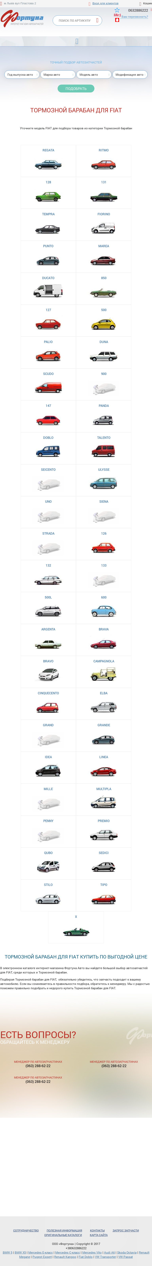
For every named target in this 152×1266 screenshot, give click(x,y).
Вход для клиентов (105, 3)
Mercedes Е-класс (40, 1252)
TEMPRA (48, 214)
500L (48, 597)
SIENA (103, 501)
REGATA (48, 150)
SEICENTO (48, 469)
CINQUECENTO (48, 693)
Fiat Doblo (86, 1257)
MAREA (103, 246)
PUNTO (48, 246)
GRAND (48, 725)
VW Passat (125, 1257)
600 (103, 597)
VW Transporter (105, 1257)
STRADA (48, 533)
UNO (48, 501)
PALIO (48, 342)
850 (103, 278)
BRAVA (104, 629)
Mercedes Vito (92, 1252)
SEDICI (104, 853)
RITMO (104, 150)
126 (103, 533)
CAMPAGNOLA (103, 661)
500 (103, 310)
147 (48, 406)
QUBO (48, 853)
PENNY (48, 821)
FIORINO (104, 214)
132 (48, 565)
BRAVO (48, 661)
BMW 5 (7, 1252)
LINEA (103, 757)
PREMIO (104, 821)
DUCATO (48, 278)
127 (48, 310)
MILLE (48, 789)
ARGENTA (48, 629)
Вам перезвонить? (135, 17)
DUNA (104, 342)
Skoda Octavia (127, 1252)
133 (103, 565)
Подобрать (76, 88)
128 (48, 182)
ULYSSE (103, 469)
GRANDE (104, 725)
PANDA (104, 406)
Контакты (97, 1230)
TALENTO (103, 437)
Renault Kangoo (65, 1257)
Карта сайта (99, 1235)
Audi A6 (109, 1252)
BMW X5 (20, 1252)
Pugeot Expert (42, 1257)
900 (103, 374)
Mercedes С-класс (67, 1252)
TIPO (103, 885)
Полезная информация (64, 1230)
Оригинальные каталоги (63, 1235)
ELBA (103, 693)
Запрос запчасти (126, 1230)
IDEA (48, 757)
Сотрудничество (26, 1230)
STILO (48, 885)
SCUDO (48, 374)
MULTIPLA (103, 789)
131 (103, 182)
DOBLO (48, 437)
